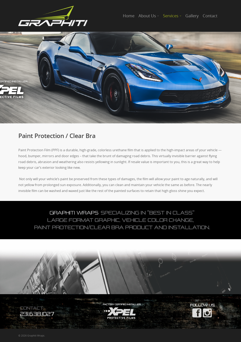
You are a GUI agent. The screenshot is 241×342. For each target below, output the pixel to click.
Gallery (192, 16)
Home (128, 16)
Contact (210, 16)
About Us (149, 16)
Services (172, 16)
